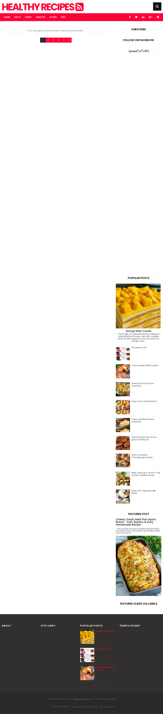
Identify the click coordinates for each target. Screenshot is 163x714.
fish (63, 17)
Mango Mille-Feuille (138, 331)
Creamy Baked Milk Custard (144, 365)
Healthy (40, 17)
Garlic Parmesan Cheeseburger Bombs (142, 456)
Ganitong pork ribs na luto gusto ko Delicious (144, 438)
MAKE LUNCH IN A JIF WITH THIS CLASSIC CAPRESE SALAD (145, 474)
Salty (17, 17)
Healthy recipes (42, 7)
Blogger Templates (82, 699)
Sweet (28, 17)
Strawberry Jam (139, 347)
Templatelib (111, 699)
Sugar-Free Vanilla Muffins (144, 401)
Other (53, 17)
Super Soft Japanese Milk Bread (143, 492)
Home (7, 17)
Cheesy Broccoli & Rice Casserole (142, 384)
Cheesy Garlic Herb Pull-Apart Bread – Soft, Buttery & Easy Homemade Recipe (136, 522)
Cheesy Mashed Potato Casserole (142, 420)
